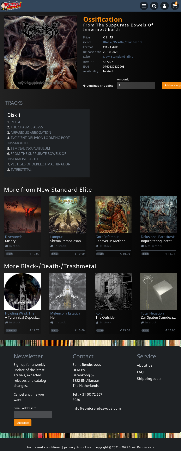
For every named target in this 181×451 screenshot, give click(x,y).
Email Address (25, 408)
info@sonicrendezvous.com (97, 408)
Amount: (123, 79)
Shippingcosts (149, 378)
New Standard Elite (118, 57)
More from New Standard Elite (48, 189)
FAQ (140, 372)
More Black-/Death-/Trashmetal (50, 266)
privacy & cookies (77, 447)
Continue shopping (98, 85)
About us (145, 365)
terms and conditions (44, 447)
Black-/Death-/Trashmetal (123, 42)
